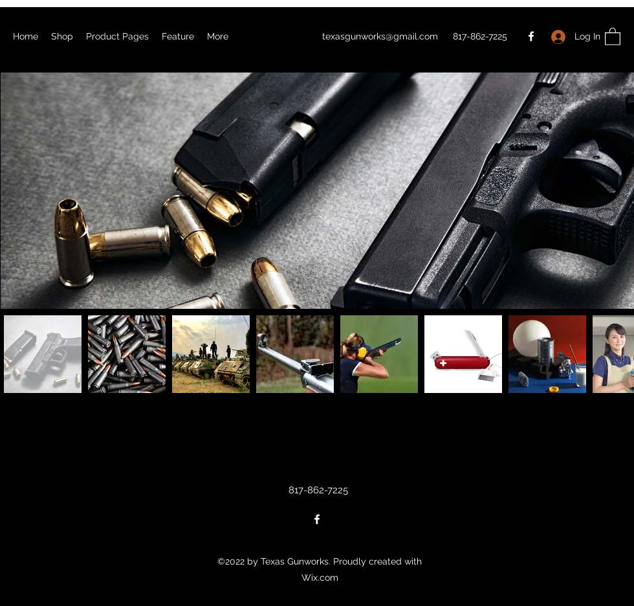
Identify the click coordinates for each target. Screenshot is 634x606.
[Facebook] (531, 36)
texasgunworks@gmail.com (380, 36)
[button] (612, 36)
